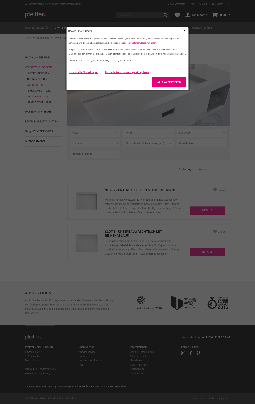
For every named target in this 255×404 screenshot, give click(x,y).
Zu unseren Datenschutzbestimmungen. (139, 43)
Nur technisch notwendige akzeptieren (127, 72)
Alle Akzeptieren (169, 82)
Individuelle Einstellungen (83, 72)
